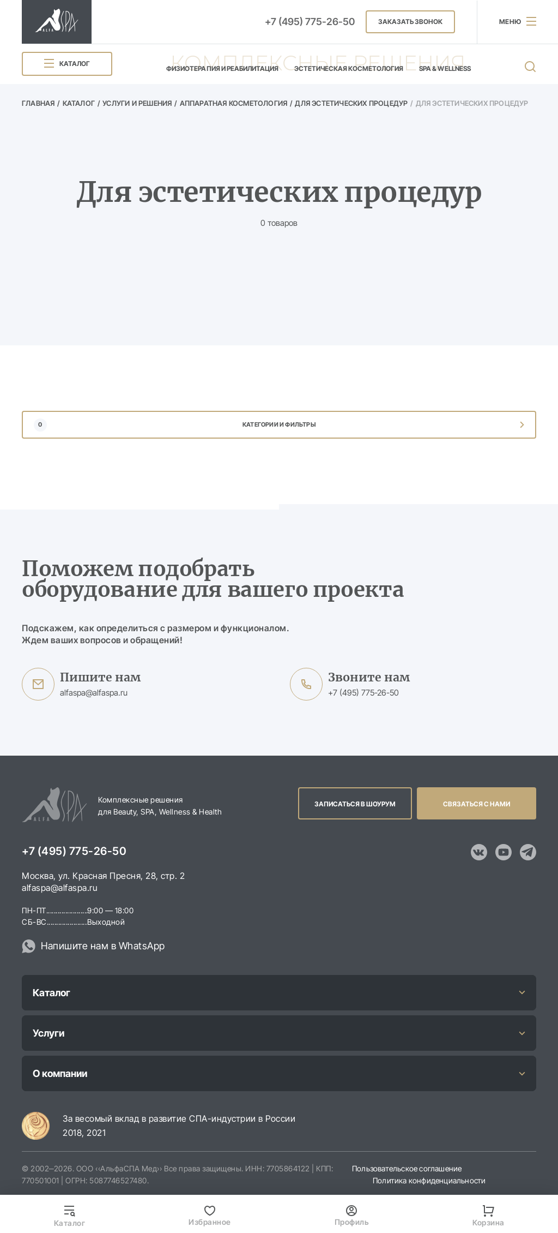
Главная (38, 103)
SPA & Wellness (444, 68)
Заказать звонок (410, 21)
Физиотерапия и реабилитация (222, 68)
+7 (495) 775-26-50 (310, 21)
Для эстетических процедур (351, 103)
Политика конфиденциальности (429, 1180)
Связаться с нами (476, 804)
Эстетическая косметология (349, 68)
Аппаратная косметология (234, 103)
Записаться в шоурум (355, 804)
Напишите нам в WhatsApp (103, 945)
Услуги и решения (137, 103)
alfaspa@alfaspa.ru (94, 692)
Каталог (79, 103)
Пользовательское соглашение (407, 1168)
